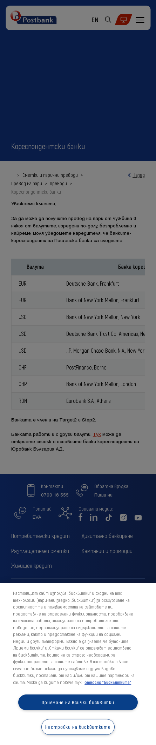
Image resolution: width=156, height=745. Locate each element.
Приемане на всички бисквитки (78, 702)
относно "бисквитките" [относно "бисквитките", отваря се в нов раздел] (107, 682)
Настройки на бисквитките (77, 727)
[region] (78, 664)
